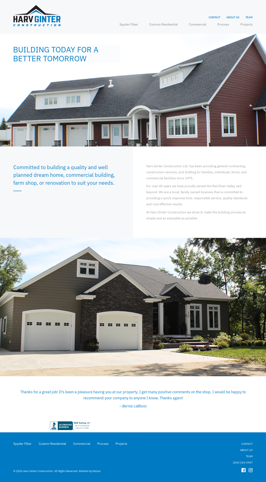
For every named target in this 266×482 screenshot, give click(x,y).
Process (223, 24)
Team (249, 17)
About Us (232, 17)
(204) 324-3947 (243, 462)
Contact (214, 17)
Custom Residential (163, 24)
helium (96, 470)
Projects (246, 24)
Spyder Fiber (128, 24)
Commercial (197, 24)
